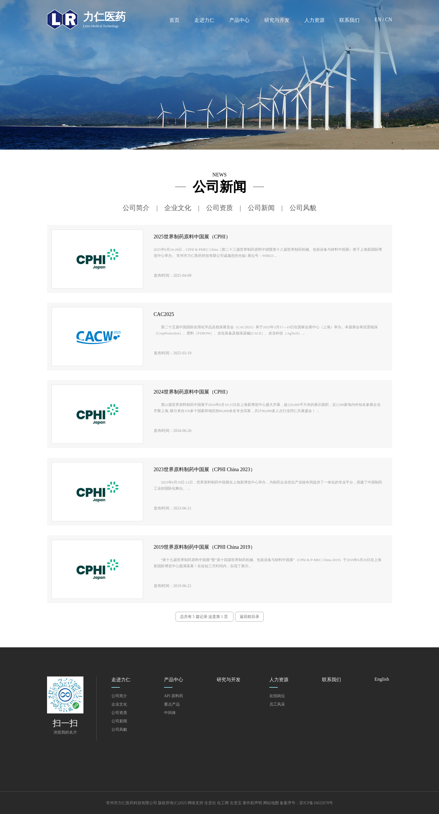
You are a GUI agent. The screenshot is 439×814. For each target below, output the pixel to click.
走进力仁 (204, 20)
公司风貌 (302, 207)
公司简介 (136, 207)
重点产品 (172, 704)
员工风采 (277, 704)
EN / (379, 19)
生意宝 (236, 803)
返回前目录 (249, 617)
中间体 (170, 713)
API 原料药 (173, 696)
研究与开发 (276, 20)
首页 (174, 20)
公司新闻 (261, 207)
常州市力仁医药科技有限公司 (131, 803)
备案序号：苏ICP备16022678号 (306, 803)
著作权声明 (252, 803)
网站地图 (271, 803)
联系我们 (349, 20)
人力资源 (314, 20)
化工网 (223, 803)
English (382, 679)
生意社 (210, 803)
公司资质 (219, 207)
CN (388, 19)
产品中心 (239, 20)
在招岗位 (277, 696)
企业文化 (177, 207)
